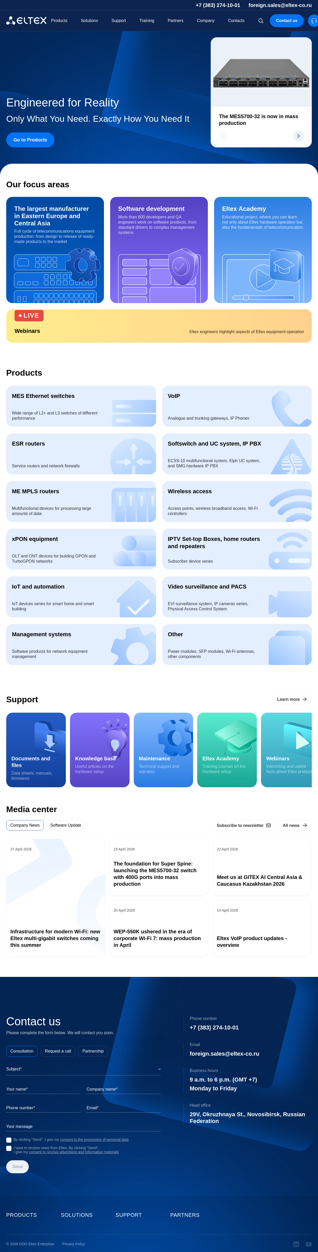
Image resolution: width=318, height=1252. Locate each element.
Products (59, 20)
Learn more (288, 699)
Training (146, 20)
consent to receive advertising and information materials (74, 1152)
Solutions (89, 20)
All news (291, 825)
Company (206, 20)
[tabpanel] (159, 898)
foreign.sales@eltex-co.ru (280, 5)
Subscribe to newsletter (240, 825)
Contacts (236, 20)
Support (118, 20)
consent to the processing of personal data (94, 1139)
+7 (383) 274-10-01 (218, 5)
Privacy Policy (73, 1244)
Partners (175, 20)
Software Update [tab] (65, 825)
